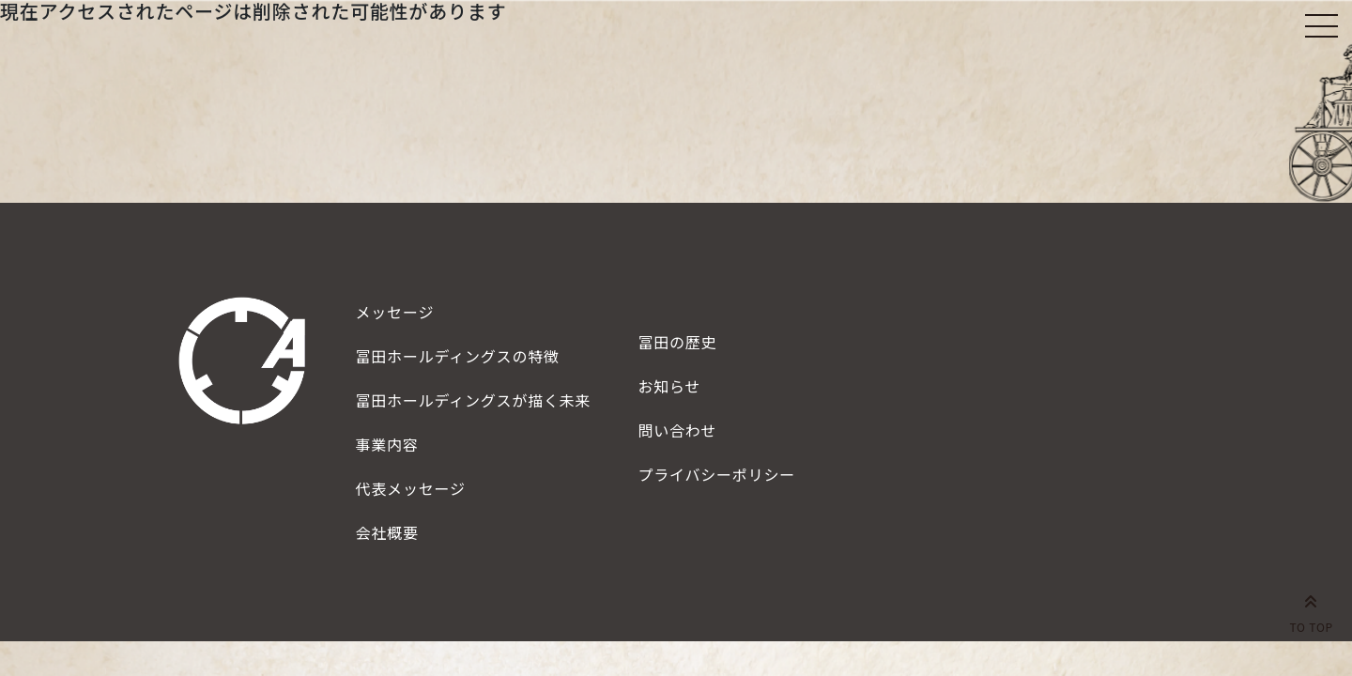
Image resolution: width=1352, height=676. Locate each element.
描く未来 (474, 400)
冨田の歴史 (677, 341)
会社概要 (387, 532)
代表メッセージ (411, 488)
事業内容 (387, 444)
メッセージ (395, 311)
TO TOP (1311, 610)
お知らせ (669, 386)
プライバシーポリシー (716, 474)
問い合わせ (677, 430)
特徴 (458, 356)
